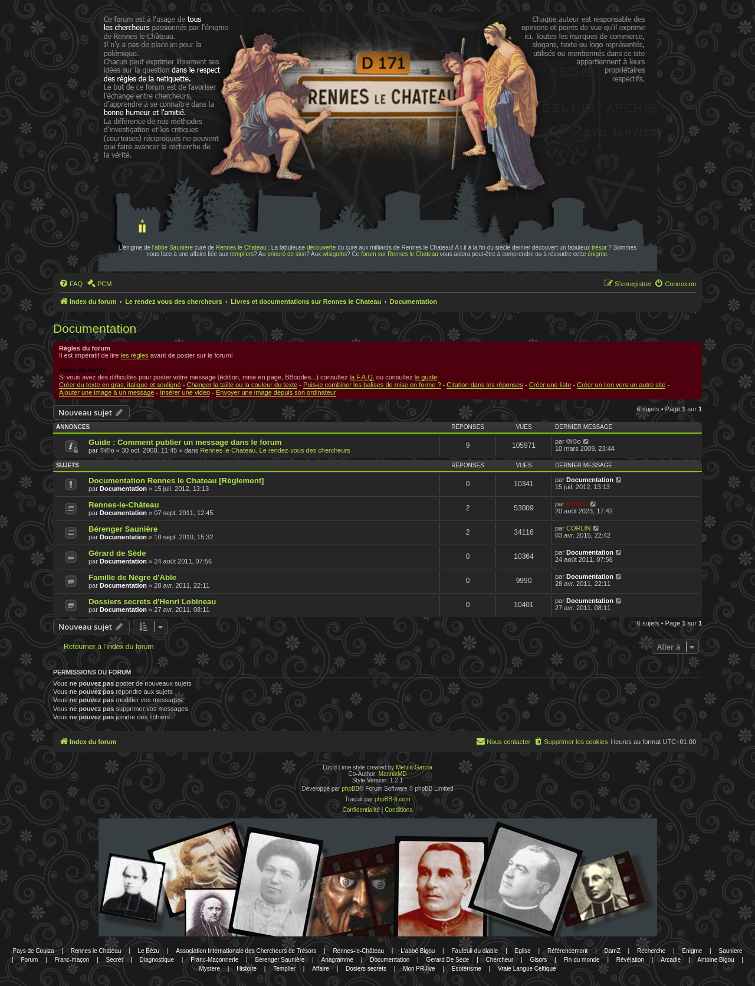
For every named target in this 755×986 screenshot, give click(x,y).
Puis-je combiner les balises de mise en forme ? (372, 384)
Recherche (651, 951)
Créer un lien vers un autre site (621, 384)
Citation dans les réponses (485, 384)
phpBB (350, 788)
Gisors (538, 959)
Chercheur (500, 959)
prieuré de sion (286, 254)
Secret (114, 959)
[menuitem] (71, 284)
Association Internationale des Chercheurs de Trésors (246, 951)
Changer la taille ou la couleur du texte (241, 384)
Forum (29, 959)
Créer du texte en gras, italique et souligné (120, 384)
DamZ (613, 951)
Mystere (209, 968)
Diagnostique (157, 959)
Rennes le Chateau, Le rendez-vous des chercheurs (275, 450)
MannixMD (393, 774)
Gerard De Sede (448, 959)
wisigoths (335, 254)
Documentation (94, 328)
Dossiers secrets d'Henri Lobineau (152, 601)
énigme (597, 254)
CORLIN (578, 528)
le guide (426, 377)
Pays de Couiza (33, 951)
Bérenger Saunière (122, 529)
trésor (599, 247)
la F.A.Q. (362, 377)
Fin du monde (582, 959)
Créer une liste (550, 384)
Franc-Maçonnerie (214, 959)
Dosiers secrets (366, 968)
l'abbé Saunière (172, 247)
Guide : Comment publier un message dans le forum (185, 442)
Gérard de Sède (117, 553)
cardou (577, 503)
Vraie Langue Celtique (527, 968)
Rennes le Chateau (241, 247)
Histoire (247, 968)
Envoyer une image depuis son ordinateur (276, 392)
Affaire (320, 968)
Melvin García (414, 767)
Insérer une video (185, 392)
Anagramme (337, 959)
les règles (135, 355)
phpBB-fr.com (393, 799)
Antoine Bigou (715, 959)
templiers (242, 254)
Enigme (692, 951)
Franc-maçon (71, 959)
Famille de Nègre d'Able (132, 577)
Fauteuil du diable (474, 951)
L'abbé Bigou (418, 951)
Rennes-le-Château (123, 504)
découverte (321, 247)
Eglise (523, 951)
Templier (284, 968)
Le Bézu (148, 951)
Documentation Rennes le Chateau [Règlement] (176, 480)
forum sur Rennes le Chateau (399, 254)
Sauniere (731, 951)
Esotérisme (466, 968)
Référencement (567, 951)
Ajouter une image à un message (106, 392)
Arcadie (671, 959)
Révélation (630, 959)
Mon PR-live (419, 968)
